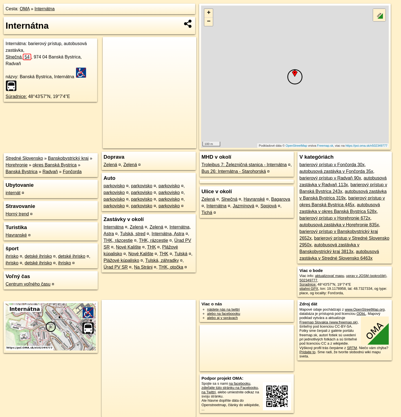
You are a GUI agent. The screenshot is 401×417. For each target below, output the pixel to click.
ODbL (361, 313)
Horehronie (17, 165)
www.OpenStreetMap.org (365, 309)
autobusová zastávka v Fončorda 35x (336, 171)
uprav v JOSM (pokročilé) (366, 276)
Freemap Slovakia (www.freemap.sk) (328, 322)
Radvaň (50, 171)
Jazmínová (243, 205)
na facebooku (239, 383)
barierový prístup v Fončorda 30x (332, 164)
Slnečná (18, 57)
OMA (25, 8)
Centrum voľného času (28, 284)
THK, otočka (171, 267)
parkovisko (114, 185)
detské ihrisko (38, 256)
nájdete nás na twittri (223, 309)
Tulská (180, 253)
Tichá (207, 212)
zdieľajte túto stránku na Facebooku (230, 388)
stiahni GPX (308, 288)
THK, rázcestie (118, 240)
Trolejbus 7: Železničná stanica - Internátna (244, 164)
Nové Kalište (128, 247)
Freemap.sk (325, 145)
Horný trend (17, 214)
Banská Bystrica (22, 171)
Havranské (16, 235)
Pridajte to (307, 352)
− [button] (209, 22)
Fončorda (72, 171)
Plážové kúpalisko (121, 260)
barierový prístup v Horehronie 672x (334, 218)
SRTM (352, 348)
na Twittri (209, 392)
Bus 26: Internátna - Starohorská (234, 171)
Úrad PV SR (116, 267)
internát (13, 192)
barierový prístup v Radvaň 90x (330, 178)
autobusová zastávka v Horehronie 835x (339, 224)
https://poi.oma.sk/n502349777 (366, 145)
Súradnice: (16, 96)
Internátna (45, 8)
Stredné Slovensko (24, 158)
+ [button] (209, 13)
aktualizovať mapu (329, 276)
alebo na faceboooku (223, 313)
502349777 (308, 280)
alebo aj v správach (222, 318)
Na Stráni (143, 267)
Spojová (268, 205)
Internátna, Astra (167, 233)
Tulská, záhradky (162, 260)
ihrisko (12, 256)
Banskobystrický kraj (68, 158)
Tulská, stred (132, 233)
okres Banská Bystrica (55, 165)
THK (151, 247)
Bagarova (280, 199)
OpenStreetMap (296, 145)
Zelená (110, 164)
